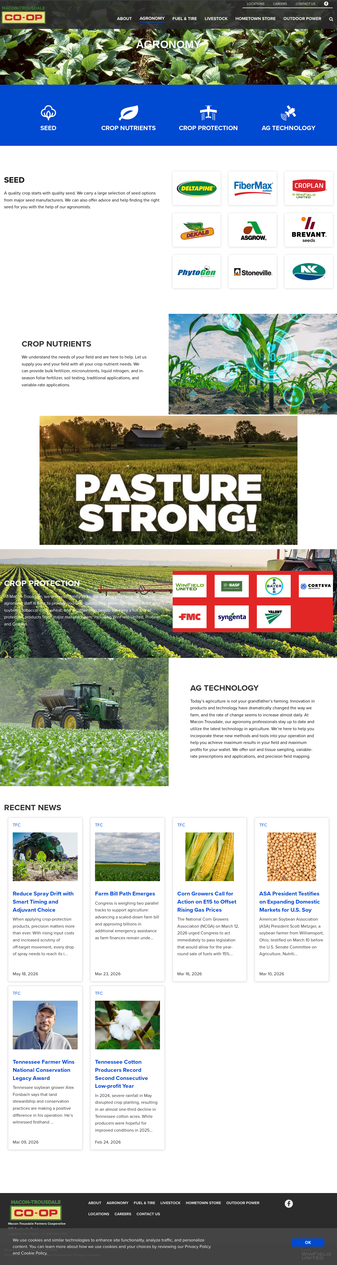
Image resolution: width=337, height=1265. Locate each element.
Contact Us (305, 4)
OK (308, 1242)
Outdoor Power (302, 18)
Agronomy (152, 18)
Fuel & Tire (184, 18)
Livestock (216, 18)
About (124, 18)
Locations (255, 4)
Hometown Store (255, 18)
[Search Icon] (331, 19)
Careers (280, 4)
